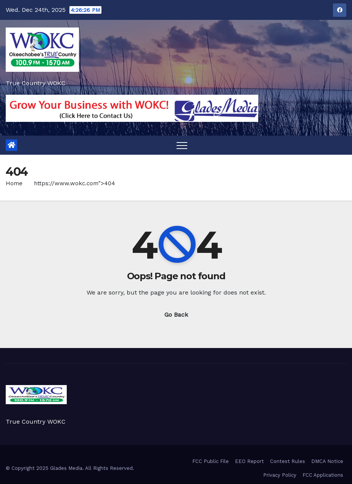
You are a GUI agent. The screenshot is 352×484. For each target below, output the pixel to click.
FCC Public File (210, 461)
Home (14, 183)
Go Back (176, 314)
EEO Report (249, 461)
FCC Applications (322, 475)
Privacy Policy (279, 475)
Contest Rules (287, 461)
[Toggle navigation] (182, 145)
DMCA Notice (327, 461)
